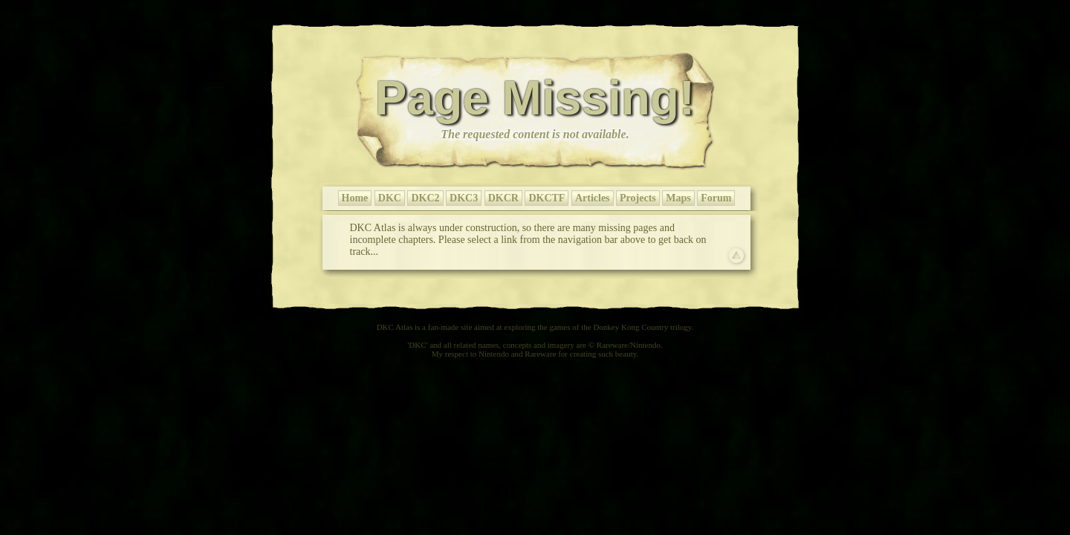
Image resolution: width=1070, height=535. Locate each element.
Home (355, 198)
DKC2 (425, 198)
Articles (592, 198)
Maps (678, 198)
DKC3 (464, 198)
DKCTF (546, 198)
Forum (716, 198)
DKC (389, 198)
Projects (638, 198)
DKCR (503, 198)
